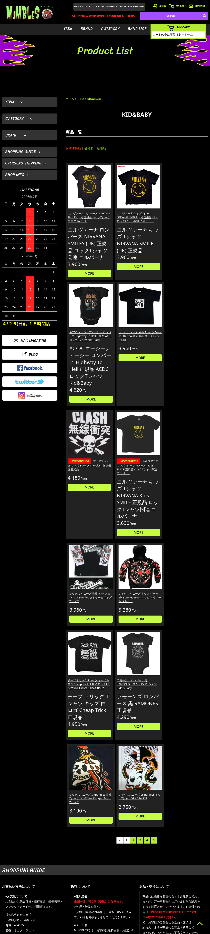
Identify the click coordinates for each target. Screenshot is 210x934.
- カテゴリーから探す (129, 898)
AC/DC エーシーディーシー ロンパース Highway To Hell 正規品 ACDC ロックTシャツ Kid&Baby (154, 208)
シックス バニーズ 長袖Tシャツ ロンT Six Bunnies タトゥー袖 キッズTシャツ (154, 349)
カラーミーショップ (73, 930)
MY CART (177, 5)
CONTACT (197, 5)
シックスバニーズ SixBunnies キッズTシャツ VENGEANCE (191, 496)
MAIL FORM (33, 913)
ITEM (68, 28)
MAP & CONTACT (83, 6)
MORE (82, 289)
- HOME (186, 886)
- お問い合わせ (190, 904)
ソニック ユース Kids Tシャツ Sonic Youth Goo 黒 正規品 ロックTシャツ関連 (190, 206)
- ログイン (151, 892)
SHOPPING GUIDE (106, 6)
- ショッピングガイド (157, 910)
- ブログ (186, 892)
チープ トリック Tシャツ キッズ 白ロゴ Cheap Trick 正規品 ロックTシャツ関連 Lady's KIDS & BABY (82, 500)
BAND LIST (137, 28)
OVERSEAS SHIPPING (132, 6)
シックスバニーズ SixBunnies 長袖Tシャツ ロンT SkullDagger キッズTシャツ (154, 498)
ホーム (70, 99)
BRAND (87, 28)
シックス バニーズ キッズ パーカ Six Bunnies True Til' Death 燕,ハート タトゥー (190, 351)
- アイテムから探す (127, 886)
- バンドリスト (125, 904)
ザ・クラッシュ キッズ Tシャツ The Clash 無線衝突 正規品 (81, 349)
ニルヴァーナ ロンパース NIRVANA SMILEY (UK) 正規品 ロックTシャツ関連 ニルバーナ (82, 208)
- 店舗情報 (187, 898)
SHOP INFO (14, 174)
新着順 (101, 148)
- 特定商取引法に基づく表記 (161, 917)
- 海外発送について (156, 904)
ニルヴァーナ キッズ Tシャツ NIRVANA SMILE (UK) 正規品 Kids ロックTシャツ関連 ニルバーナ (118, 208)
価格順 (89, 148)
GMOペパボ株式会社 (116, 930)
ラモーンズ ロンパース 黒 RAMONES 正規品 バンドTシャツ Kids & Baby (118, 498)
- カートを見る (154, 898)
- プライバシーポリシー (195, 910)
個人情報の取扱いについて (162, 808)
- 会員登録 (151, 886)
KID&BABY (94, 99)
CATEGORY (110, 28)
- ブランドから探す (127, 892)
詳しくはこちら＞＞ (53, 847)
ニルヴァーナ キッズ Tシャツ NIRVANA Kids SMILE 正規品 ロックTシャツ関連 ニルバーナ (118, 353)
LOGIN (159, 5)
